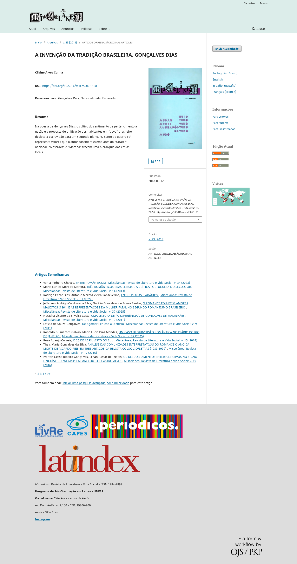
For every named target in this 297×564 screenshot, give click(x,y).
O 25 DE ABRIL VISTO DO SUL (93, 340)
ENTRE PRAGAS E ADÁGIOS (140, 295)
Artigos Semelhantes (52, 274)
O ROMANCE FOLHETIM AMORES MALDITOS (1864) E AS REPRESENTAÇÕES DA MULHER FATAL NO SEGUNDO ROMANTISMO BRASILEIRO (115, 305)
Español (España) (224, 86)
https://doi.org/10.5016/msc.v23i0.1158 (69, 86)
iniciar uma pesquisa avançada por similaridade (95, 383)
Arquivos (49, 29)
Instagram (42, 519)
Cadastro (249, 3)
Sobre (103, 29)
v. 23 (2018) (70, 42)
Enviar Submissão (227, 48)
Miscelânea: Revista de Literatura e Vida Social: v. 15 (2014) (156, 340)
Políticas (86, 29)
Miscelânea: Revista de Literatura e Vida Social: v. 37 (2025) (84, 311)
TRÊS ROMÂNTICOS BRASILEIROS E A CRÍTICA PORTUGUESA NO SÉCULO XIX (139, 287)
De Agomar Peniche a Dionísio (103, 324)
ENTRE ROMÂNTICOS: (91, 283)
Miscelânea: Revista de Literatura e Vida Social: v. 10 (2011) (84, 320)
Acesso (264, 3)
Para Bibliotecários (223, 129)
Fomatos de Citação (163, 219)
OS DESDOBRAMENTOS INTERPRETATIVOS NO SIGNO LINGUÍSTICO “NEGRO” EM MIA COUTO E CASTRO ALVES (120, 359)
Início (38, 42)
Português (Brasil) (224, 73)
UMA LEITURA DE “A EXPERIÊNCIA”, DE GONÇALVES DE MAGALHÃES (138, 316)
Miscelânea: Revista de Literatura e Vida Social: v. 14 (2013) (84, 291)
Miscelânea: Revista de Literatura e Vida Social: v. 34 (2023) (149, 283)
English (217, 79)
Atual (32, 29)
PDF (157, 161)
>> (49, 374)
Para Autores (220, 123)
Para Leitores (220, 116)
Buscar (258, 29)
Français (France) (224, 92)
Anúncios (67, 29)
